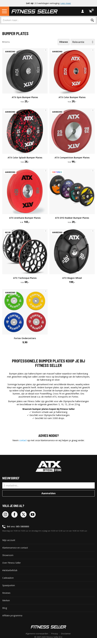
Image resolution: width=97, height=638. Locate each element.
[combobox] (48, 20)
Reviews (6, 592)
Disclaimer (66, 633)
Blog (4, 607)
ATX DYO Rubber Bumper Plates (72, 217)
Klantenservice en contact (15, 547)
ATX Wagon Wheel (72, 277)
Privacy (54, 633)
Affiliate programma (12, 615)
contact (23, 440)
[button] (45, 50)
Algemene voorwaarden (37, 633)
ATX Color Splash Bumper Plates (25, 157)
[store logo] (35, 11)
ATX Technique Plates (25, 277)
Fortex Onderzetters (25, 338)
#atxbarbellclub (9, 570)
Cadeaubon (8, 577)
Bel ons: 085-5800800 (18, 526)
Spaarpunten (8, 585)
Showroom (7, 555)
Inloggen (83, 11)
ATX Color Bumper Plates (72, 97)
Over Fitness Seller (11, 562)
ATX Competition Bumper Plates (72, 157)
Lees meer (65, 3)
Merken (6, 600)
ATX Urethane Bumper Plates (25, 217)
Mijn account (8, 540)
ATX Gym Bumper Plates (25, 97)
